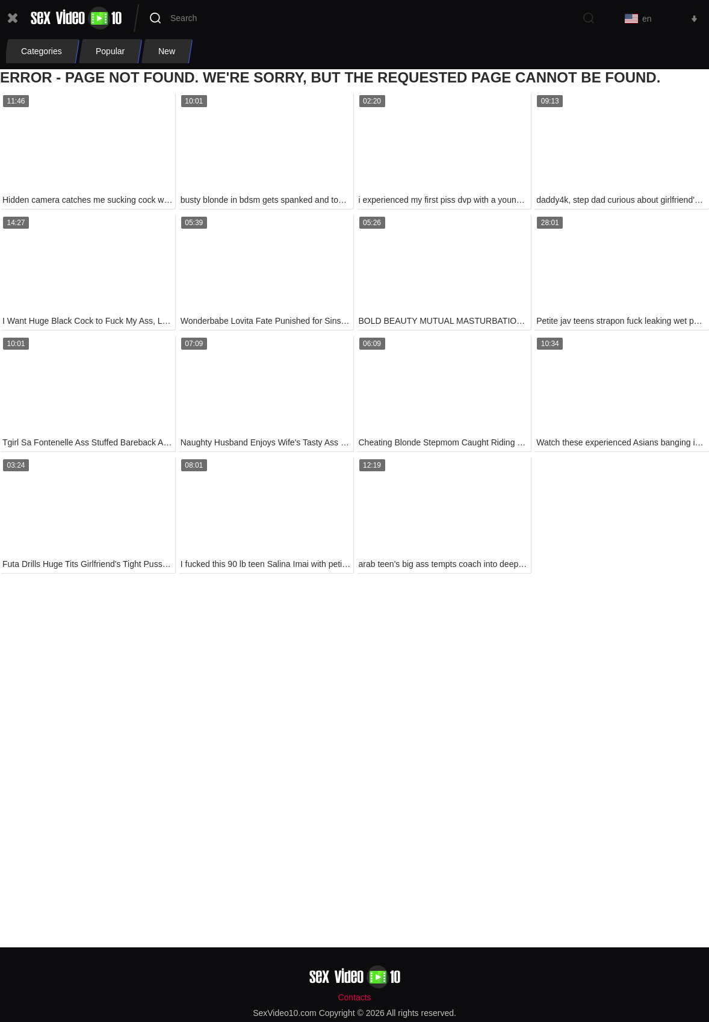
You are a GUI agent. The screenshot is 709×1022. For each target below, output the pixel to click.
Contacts (354, 997)
